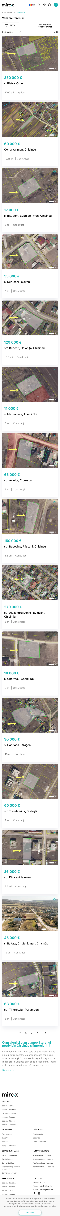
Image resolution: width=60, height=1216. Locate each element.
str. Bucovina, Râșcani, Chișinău (25, 546)
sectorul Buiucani (8, 1187)
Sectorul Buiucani (9, 1113)
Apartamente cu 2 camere (43, 1159)
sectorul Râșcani (8, 1121)
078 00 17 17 (45, 1183)
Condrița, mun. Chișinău (20, 149)
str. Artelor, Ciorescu (18, 480)
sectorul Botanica (9, 1109)
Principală (7, 12)
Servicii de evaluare (9, 1173)
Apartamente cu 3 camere (43, 1163)
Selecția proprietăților (10, 1155)
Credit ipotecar (8, 1159)
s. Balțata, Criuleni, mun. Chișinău (26, 943)
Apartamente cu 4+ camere (43, 1167)
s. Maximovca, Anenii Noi (20, 414)
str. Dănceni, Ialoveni (17, 877)
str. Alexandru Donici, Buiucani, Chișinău (24, 614)
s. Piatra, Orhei (14, 83)
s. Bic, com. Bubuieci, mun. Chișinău (28, 215)
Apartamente (7, 1134)
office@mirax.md (46, 1190)
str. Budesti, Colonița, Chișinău (24, 348)
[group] (30, 54)
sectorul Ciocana (8, 1117)
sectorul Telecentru (9, 1125)
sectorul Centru (8, 1106)
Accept (30, 1212)
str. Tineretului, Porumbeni (21, 1009)
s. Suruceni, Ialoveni (17, 282)
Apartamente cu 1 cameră (43, 1155)
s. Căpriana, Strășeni (17, 745)
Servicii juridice (8, 1163)
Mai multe (8, 1070)
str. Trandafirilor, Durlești (20, 811)
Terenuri (5, 1142)
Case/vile (5, 1138)
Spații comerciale (8, 1145)
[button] (51, 68)
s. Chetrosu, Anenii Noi (19, 679)
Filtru (10, 25)
